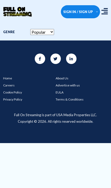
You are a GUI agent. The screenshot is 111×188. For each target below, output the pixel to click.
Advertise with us (68, 85)
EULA (59, 92)
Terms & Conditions (70, 99)
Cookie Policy (12, 92)
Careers (9, 85)
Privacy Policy (12, 99)
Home (7, 78)
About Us (62, 78)
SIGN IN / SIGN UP (80, 12)
